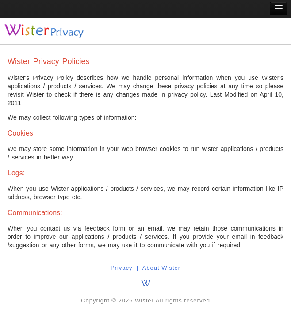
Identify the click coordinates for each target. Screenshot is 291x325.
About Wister (161, 268)
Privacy (122, 268)
